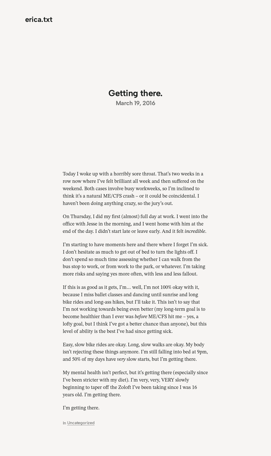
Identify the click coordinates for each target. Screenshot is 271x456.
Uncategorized (81, 422)
